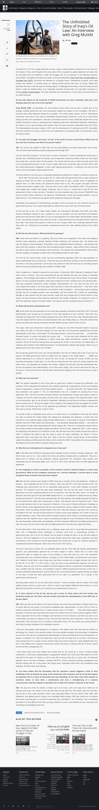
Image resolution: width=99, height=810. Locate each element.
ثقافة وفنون (86, 779)
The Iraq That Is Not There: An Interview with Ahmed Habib (84, 728)
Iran (24, 2)
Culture (59, 8)
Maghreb (70, 787)
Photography (68, 8)
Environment (13, 8)
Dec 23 (67, 753)
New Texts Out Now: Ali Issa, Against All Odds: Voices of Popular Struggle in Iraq (27, 729)
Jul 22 (17, 753)
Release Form (23, 781)
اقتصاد (84, 777)
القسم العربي (80, 2)
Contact (5, 785)
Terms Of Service (24, 785)
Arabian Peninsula (72, 775)
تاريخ (84, 782)
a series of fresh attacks (30, 92)
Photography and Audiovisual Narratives (40, 790)
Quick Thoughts (56, 779)
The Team (6, 777)
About (5, 775)
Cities (39, 8)
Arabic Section (88, 772)
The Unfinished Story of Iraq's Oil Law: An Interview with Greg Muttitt (78, 28)
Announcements (56, 775)
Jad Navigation (55, 794)
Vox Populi (38, 798)
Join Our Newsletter (45, 806)
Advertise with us (8, 783)
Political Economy (80, 8)
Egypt (12, 2)
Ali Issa (68, 40)
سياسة (85, 775)
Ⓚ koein (93, 806)
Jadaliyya (5, 7)
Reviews (53, 783)
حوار (84, 784)
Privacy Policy (23, 783)
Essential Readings (57, 777)
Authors (5, 779)
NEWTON (54, 785)
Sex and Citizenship (49, 8)
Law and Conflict (40, 794)
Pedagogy (91, 8)
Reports (53, 787)
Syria (51, 2)
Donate (5, 781)
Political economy (53, 712)
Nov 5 (74, 753)
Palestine (37, 2)
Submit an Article (24, 775)
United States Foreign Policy (34, 712)
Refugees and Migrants (27, 8)
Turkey (64, 2)
